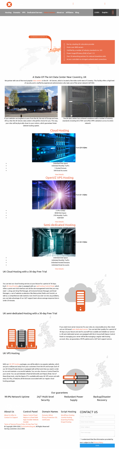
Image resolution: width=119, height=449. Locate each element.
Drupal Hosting (66, 422)
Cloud (59, 130)
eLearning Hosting (67, 420)
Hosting (8, 12)
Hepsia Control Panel (30, 415)
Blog (77, 12)
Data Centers (49, 12)
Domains (16, 12)
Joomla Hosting (66, 417)
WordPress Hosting (67, 415)
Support (15, 417)
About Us (7, 415)
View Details (59, 174)
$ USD (97, 12)
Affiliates (69, 12)
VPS (23, 12)
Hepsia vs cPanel (28, 417)
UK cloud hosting (12, 286)
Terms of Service (10, 424)
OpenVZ (59, 177)
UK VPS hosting (14, 364)
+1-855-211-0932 (81, 4)
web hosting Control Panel (45, 286)
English (105, 12)
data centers (37, 80)
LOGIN (108, 4)
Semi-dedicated (59, 225)
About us (60, 12)
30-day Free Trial (31, 424)
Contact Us (8, 417)
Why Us (13, 415)
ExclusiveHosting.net (28, 426)
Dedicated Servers (34, 12)
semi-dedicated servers (80, 329)
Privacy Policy (20, 424)
